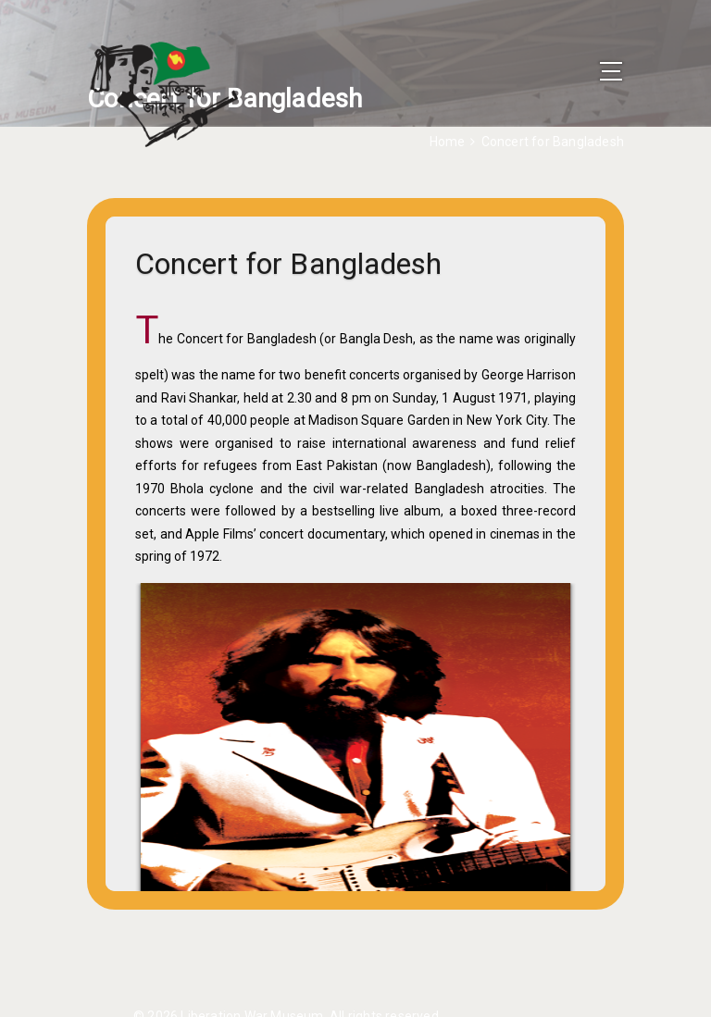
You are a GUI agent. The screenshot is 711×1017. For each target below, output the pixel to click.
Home (448, 141)
